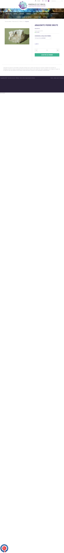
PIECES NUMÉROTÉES (44, 13)
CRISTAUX (21, 13)
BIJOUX (15, 13)
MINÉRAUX (28, 13)
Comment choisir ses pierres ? (24, 17)
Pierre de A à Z (15, 21)
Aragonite (27, 21)
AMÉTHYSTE (8, 13)
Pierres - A (22, 21)
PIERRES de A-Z (54, 13)
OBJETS (35, 13)
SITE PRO (45, 17)
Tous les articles (8, 21)
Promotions (37, 17)
